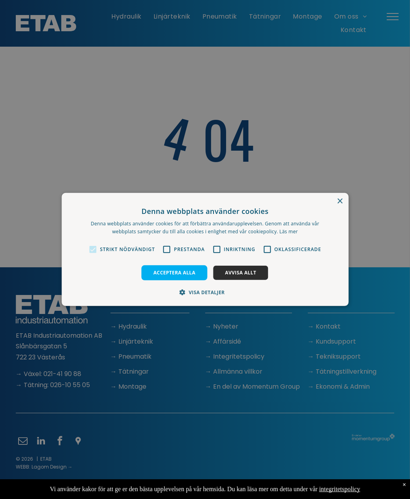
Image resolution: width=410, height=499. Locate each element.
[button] (93, 249)
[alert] (205, 249)
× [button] (340, 201)
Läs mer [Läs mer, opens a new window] (288, 231)
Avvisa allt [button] (240, 272)
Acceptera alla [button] (175, 272)
